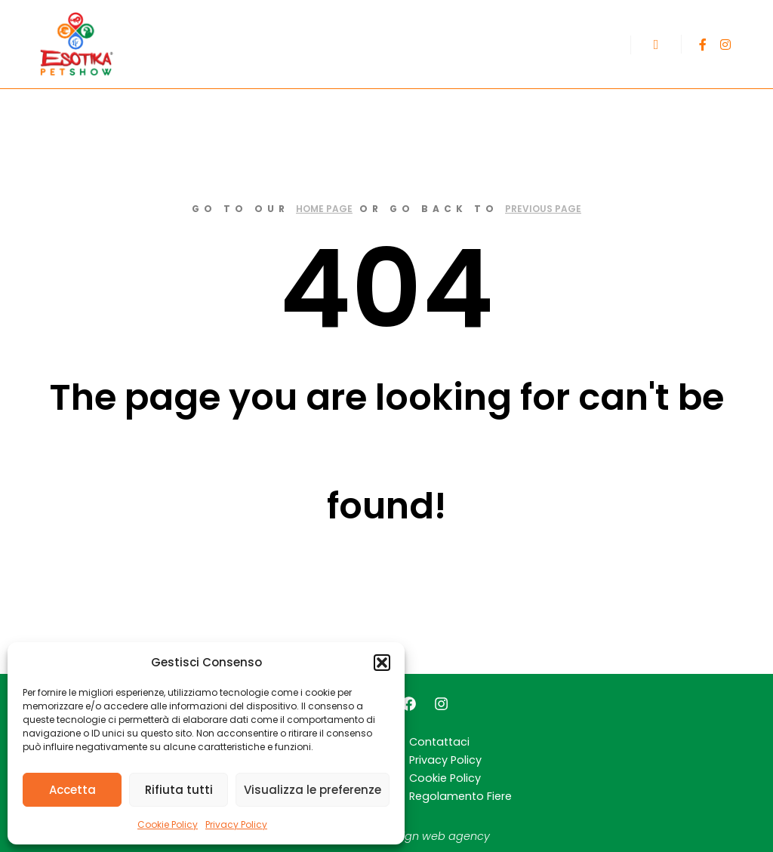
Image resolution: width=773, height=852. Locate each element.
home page (324, 208)
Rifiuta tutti (179, 790)
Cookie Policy (167, 824)
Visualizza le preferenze (312, 790)
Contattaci (439, 741)
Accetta (72, 790)
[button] (382, 662)
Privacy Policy (236, 824)
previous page (543, 208)
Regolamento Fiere (460, 796)
